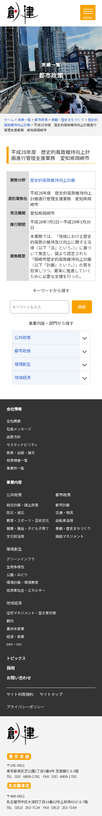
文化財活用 (15, 536)
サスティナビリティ (22, 444)
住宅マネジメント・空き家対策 (31, 612)
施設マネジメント (69, 536)
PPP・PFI (14, 644)
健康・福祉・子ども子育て (28, 528)
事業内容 (14, 482)
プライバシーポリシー (26, 706)
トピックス (16, 658)
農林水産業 (15, 628)
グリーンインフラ (21, 558)
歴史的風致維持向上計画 (52, 180)
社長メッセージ (19, 428)
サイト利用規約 (20, 694)
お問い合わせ (19, 678)
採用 (11, 668)
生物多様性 (15, 566)
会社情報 (14, 409)
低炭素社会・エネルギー (26, 590)
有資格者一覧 (17, 460)
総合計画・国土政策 (22, 504)
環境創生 (14, 549)
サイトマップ (51, 694)
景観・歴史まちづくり (73, 528)
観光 (10, 620)
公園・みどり (17, 574)
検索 (82, 307)
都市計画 (62, 504)
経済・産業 (15, 636)
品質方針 (14, 436)
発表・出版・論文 (21, 452)
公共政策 (14, 494)
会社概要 (14, 421)
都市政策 (63, 494)
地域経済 (14, 603)
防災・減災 (15, 512)
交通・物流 (64, 512)
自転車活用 (64, 520)
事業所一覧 (15, 468)
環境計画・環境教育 (22, 582)
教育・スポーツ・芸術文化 (28, 520)
